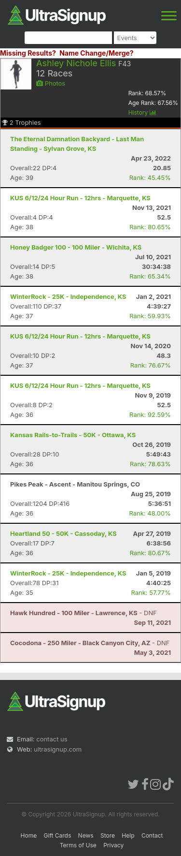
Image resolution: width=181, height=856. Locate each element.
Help (128, 835)
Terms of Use (78, 845)
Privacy (113, 845)
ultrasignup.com (58, 749)
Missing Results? (28, 53)
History (142, 112)
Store (107, 835)
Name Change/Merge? (96, 53)
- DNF (83, 613)
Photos (50, 83)
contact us (51, 739)
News (86, 835)
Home (29, 835)
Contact (152, 835)
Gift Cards (57, 835)
